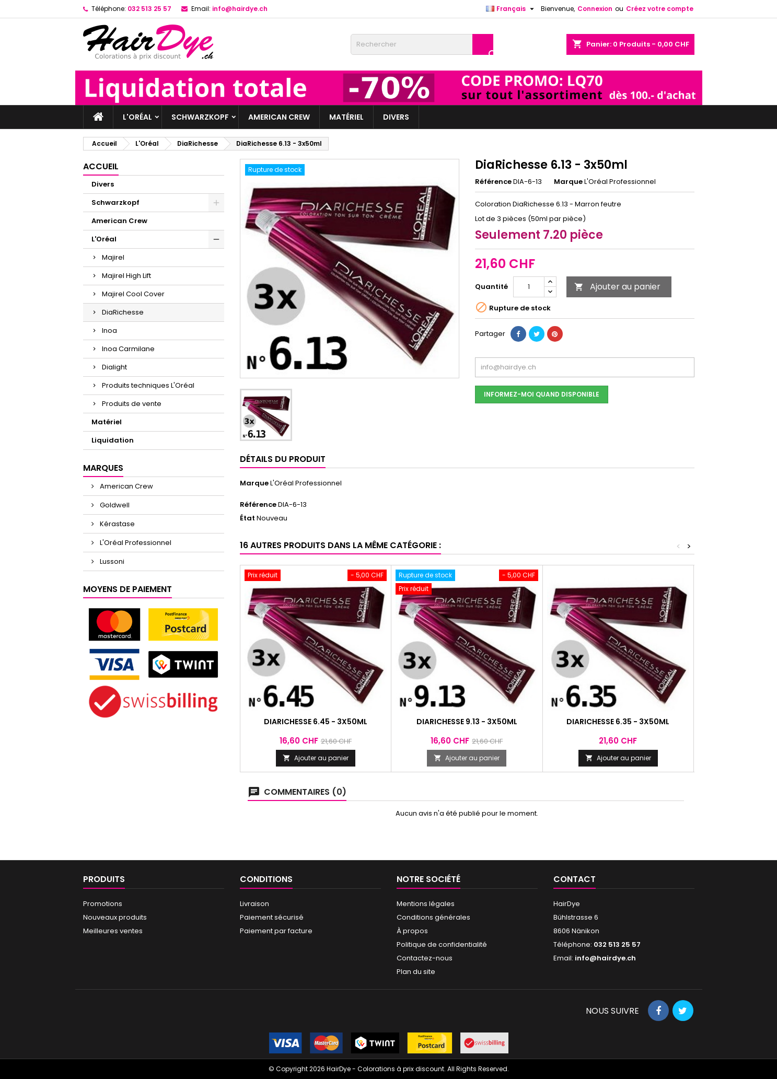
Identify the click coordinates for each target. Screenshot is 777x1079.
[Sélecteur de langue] (511, 9)
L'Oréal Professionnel (134, 543)
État (247, 518)
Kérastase (116, 524)
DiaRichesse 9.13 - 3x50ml (466, 721)
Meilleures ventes (113, 931)
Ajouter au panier (617, 287)
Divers (396, 117)
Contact (574, 879)
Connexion (594, 8)
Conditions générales (433, 917)
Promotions (102, 904)
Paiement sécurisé (272, 917)
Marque (568, 182)
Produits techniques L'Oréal (148, 385)
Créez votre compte (659, 8)
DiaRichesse (123, 312)
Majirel (113, 257)
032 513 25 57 (149, 8)
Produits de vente (131, 404)
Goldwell (114, 505)
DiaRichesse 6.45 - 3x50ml (315, 721)
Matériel (346, 117)
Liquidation (112, 440)
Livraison (254, 904)
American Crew (279, 117)
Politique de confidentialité (442, 944)
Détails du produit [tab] (283, 459)
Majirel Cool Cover (133, 294)
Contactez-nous (425, 958)
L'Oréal (137, 117)
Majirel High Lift (126, 276)
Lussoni (111, 561)
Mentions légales (426, 904)
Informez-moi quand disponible (541, 394)
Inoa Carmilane (128, 349)
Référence (493, 182)
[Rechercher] (422, 44)
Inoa (109, 330)
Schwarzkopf (200, 117)
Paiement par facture (276, 931)
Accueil (101, 166)
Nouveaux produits (115, 917)
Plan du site (416, 972)
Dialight (114, 367)
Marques (103, 468)
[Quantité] (528, 286)
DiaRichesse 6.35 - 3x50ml (617, 721)
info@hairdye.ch (240, 8)
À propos (412, 931)
